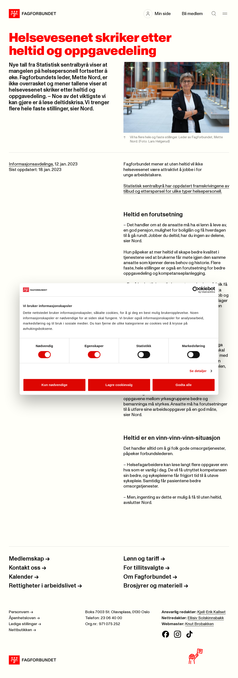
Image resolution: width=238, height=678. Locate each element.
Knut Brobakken (199, 624)
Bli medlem (192, 14)
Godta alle (184, 385)
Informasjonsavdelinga (31, 164)
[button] (159, 13)
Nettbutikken (22, 630)
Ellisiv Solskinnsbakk (206, 618)
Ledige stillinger (25, 624)
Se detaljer (198, 371)
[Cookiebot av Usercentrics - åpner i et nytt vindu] (195, 289)
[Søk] (213, 13)
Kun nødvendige (55, 385)
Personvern (21, 612)
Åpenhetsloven (24, 618)
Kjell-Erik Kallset (211, 612)
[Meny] (224, 13)
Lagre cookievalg (119, 385)
